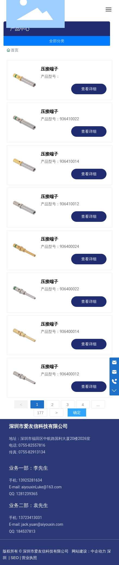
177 (40, 413)
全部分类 (56, 41)
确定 (77, 412)
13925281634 (30, 480)
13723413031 (30, 517)
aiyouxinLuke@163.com (41, 487)
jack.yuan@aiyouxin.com (42, 524)
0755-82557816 (31, 445)
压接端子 (49, 69)
